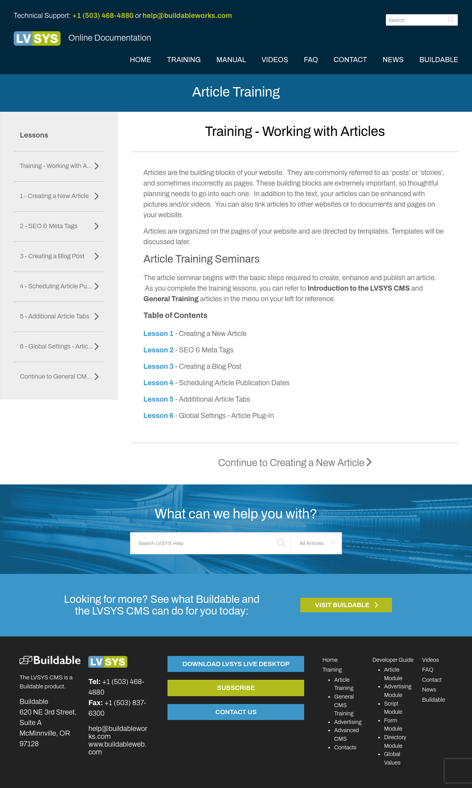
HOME (140, 60)
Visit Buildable (342, 605)
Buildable (433, 700)
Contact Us (236, 711)
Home (330, 660)
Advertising (348, 722)
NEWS (393, 60)
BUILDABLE (438, 60)
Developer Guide (393, 660)
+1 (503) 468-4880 (103, 16)
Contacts (345, 747)
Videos (430, 660)
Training (332, 669)
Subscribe (236, 687)
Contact (432, 680)
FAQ (311, 60)
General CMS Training (344, 705)
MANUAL (231, 60)
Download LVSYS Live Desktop (235, 663)
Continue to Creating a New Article (295, 462)
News (429, 689)
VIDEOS (275, 60)
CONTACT (350, 60)
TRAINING (184, 60)
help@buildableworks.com (187, 16)
